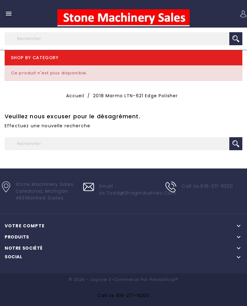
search (235, 38)
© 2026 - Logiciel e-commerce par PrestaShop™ (123, 279)
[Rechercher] (123, 38)
